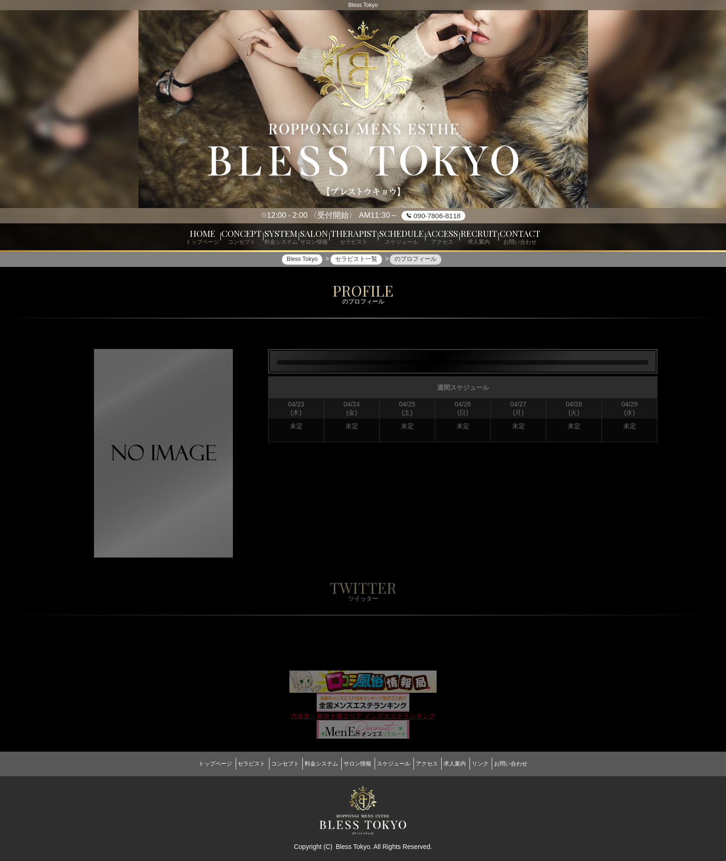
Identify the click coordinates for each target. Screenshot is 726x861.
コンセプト (268, 763)
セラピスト (227, 763)
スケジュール (397, 763)
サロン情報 (354, 763)
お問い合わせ (542, 763)
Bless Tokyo (353, 842)
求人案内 (472, 763)
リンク (504, 763)
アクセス (437, 763)
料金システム (310, 763)
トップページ (183, 763)
